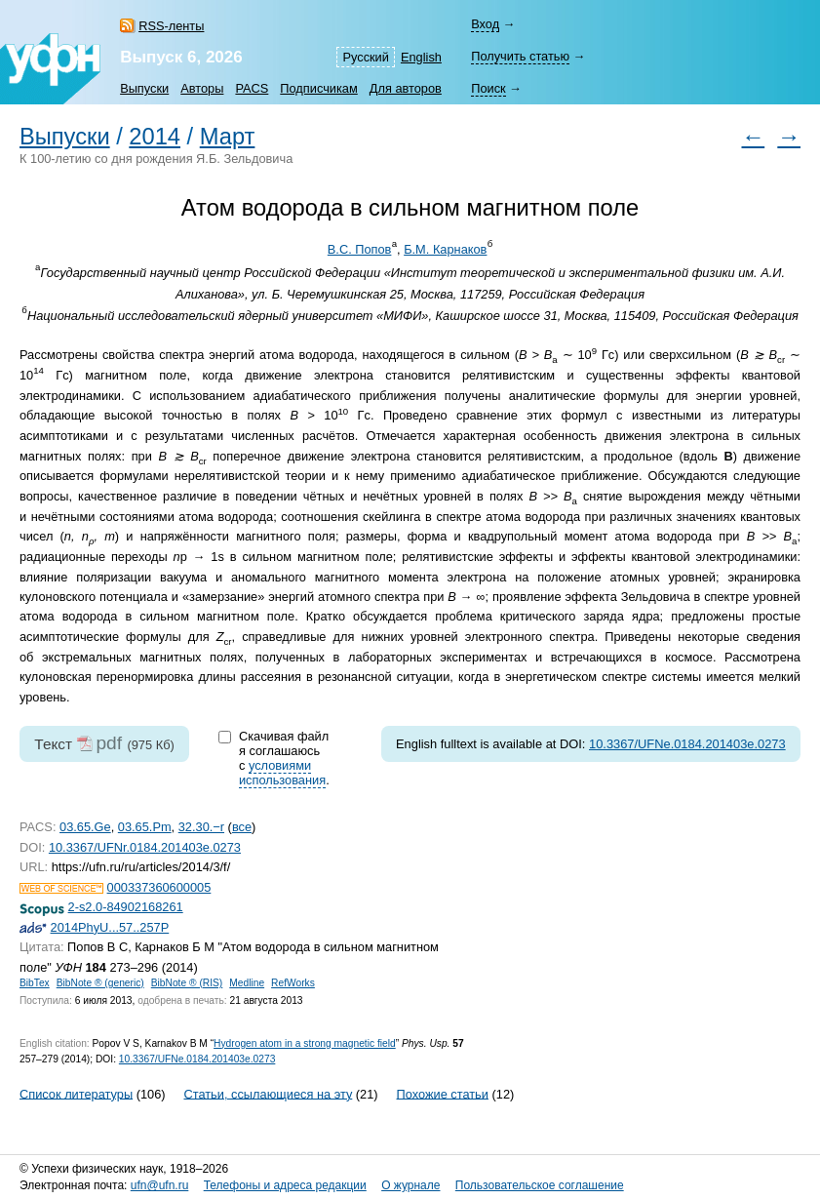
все (242, 827)
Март (227, 136)
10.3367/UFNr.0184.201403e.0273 (145, 847)
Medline (246, 983)
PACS (251, 88)
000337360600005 (159, 887)
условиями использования (282, 772)
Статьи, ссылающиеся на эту (267, 1093)
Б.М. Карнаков (445, 249)
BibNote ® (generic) (100, 983)
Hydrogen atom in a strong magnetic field (305, 1043)
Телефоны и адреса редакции (285, 1185)
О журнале (410, 1185)
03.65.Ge (85, 827)
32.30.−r (201, 827)
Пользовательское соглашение (539, 1185)
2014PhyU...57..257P (110, 927)
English (421, 57)
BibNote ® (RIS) (187, 983)
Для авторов (406, 88)
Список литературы (76, 1093)
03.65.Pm (145, 827)
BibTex (35, 983)
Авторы (201, 88)
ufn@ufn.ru (160, 1185)
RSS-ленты (171, 26)
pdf (109, 743)
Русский (365, 57)
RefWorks (293, 983)
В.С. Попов (360, 249)
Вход (485, 24)
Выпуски (144, 88)
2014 (154, 136)
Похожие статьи (442, 1093)
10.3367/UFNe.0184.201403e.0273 (687, 744)
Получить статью (520, 56)
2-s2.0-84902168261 (125, 907)
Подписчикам (318, 88)
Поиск (488, 88)
